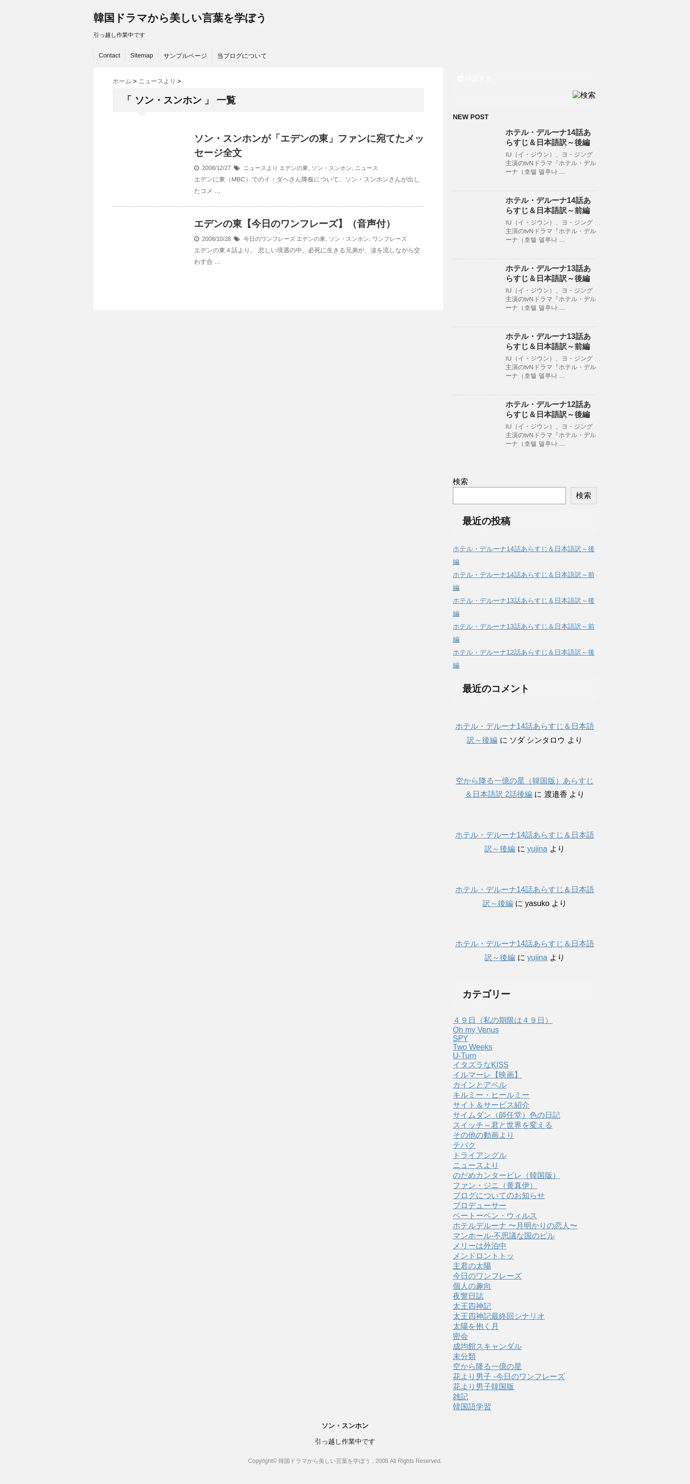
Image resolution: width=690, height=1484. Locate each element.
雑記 (460, 1397)
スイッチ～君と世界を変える (502, 1125)
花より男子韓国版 (483, 1386)
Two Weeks (472, 1047)
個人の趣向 (472, 1286)
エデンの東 (293, 168)
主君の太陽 (472, 1266)
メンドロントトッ (483, 1256)
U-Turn (464, 1056)
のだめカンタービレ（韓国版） (506, 1175)
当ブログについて (242, 55)
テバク (464, 1145)
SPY (460, 1038)
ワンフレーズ (389, 239)
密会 (460, 1336)
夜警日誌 (468, 1296)
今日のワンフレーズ (269, 239)
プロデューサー (479, 1205)
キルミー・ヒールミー (491, 1095)
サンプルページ (185, 55)
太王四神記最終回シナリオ (499, 1316)
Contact (109, 55)
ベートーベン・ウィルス (495, 1216)
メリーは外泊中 (479, 1246)
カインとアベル (479, 1085)
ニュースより (260, 168)
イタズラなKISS (480, 1065)
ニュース (366, 168)
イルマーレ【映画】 (487, 1075)
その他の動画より (483, 1135)
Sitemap (141, 55)
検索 (460, 481)
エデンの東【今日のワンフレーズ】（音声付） (294, 223)
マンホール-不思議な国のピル (504, 1236)
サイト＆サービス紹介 (491, 1105)
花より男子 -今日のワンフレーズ (509, 1376)
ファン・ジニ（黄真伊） (495, 1185)
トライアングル (479, 1155)
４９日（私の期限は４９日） (502, 1020)
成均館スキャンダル (487, 1346)
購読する (475, 78)
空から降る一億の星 (487, 1366)
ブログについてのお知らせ (499, 1195)
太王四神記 (472, 1306)
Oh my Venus (476, 1030)
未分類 (464, 1356)
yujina (537, 849)
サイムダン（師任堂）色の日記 (506, 1115)
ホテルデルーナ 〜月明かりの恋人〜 (515, 1226)
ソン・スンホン (331, 168)
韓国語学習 (472, 1407)
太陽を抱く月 (476, 1326)
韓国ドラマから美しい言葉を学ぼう (180, 18)
